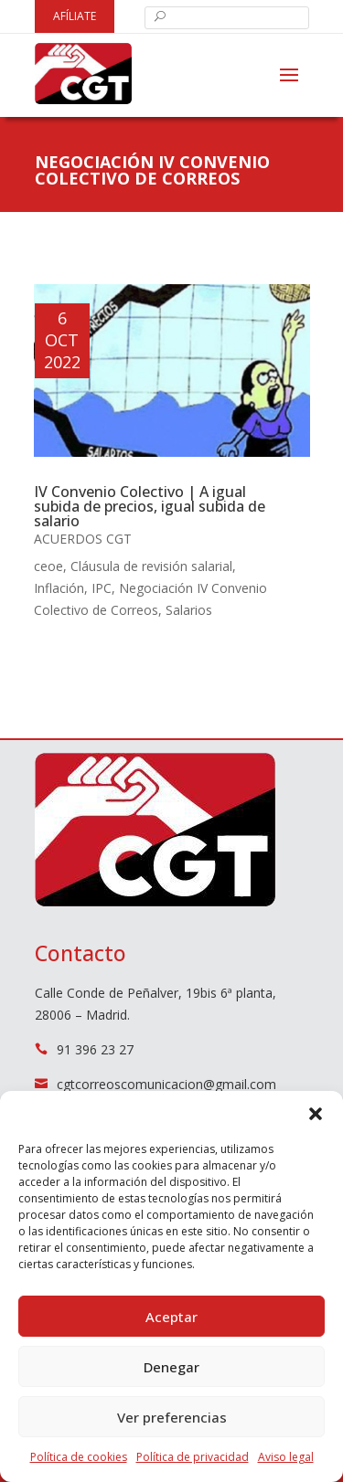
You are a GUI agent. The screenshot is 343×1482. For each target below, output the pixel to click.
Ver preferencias (172, 1417)
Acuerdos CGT (83, 538)
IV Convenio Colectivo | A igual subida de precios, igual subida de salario (149, 506)
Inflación (59, 588)
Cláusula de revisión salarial (151, 566)
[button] (315, 1114)
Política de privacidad (192, 1457)
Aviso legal (286, 1457)
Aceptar (171, 1316)
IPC (101, 588)
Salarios (189, 610)
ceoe (48, 566)
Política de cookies (78, 1457)
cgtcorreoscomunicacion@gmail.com (166, 1084)
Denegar (171, 1367)
